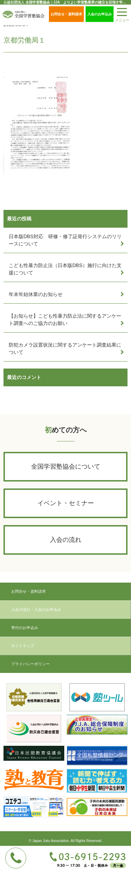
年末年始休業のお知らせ (36, 294)
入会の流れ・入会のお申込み (36, 609)
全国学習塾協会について (65, 466)
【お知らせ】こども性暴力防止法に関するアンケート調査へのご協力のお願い (65, 319)
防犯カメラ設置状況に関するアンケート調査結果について (65, 348)
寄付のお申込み (24, 627)
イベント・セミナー (65, 503)
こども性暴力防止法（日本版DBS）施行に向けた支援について (65, 269)
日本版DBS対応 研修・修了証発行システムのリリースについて (65, 240)
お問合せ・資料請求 (66, 14)
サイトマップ (22, 646)
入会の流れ (65, 539)
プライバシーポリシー (30, 664)
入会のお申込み (99, 14)
